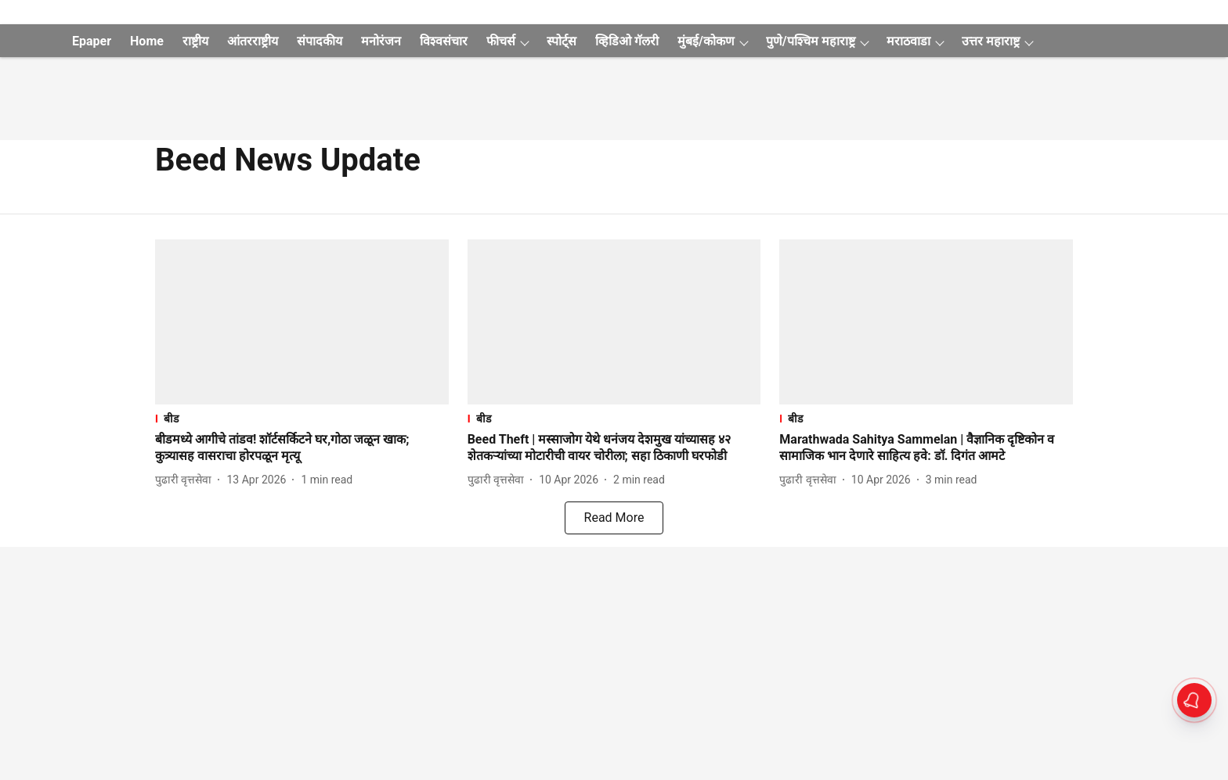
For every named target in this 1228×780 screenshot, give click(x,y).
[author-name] (186, 480)
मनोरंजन (381, 41)
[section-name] (302, 418)
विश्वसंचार (444, 41)
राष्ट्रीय (195, 41)
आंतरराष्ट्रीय (252, 41)
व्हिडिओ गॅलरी (627, 41)
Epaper (91, 41)
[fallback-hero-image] (302, 321)
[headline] (302, 448)
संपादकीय (319, 41)
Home (147, 41)
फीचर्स (500, 41)
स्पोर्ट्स (561, 41)
